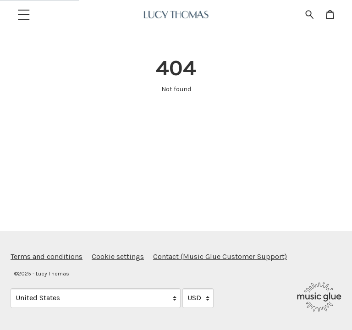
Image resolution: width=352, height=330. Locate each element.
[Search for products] (309, 14)
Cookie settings (118, 256)
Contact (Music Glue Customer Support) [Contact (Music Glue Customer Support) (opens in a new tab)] (220, 256)
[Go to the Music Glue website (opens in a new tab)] (319, 297)
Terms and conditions (46, 256)
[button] (24, 14)
